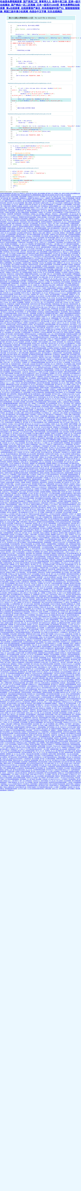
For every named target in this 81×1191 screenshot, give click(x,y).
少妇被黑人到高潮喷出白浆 (8, 466)
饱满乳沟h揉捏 (9, 473)
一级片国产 (63, 662)
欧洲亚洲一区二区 (61, 540)
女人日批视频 (32, 420)
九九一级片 (19, 351)
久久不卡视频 (42, 274)
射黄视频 (29, 297)
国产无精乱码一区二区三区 (8, 351)
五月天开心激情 (71, 727)
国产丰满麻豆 (71, 788)
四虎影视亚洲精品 (48, 673)
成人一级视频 (32, 403)
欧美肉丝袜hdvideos (34, 503)
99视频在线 (29, 634)
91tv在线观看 (24, 330)
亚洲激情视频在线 (69, 315)
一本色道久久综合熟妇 (55, 514)
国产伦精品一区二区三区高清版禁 (35, 237)
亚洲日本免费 (38, 578)
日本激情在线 (12, 607)
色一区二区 (68, 240)
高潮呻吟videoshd (68, 203)
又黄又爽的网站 (70, 233)
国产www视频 (65, 706)
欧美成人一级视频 (52, 450)
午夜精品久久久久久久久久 (31, 613)
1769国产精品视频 (10, 212)
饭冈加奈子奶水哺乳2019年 (31, 468)
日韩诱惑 (70, 264)
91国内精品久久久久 (39, 656)
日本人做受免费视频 (42, 251)
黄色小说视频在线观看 (59, 305)
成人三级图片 (13, 302)
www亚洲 (51, 782)
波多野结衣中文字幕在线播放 (68, 406)
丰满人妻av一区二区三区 (70, 220)
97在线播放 (49, 305)
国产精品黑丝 (57, 452)
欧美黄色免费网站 (47, 646)
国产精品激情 (64, 640)
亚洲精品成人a (36, 346)
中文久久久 (69, 300)
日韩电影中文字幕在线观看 (20, 218)
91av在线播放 (4, 659)
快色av (36, 330)
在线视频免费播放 (72, 293)
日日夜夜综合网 (38, 368)
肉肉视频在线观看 (50, 392)
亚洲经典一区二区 (48, 278)
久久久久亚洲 (59, 266)
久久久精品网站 (53, 567)
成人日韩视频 (9, 413)
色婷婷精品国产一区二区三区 (39, 210)
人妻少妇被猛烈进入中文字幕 (13, 447)
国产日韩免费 (63, 474)
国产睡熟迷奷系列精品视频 (36, 354)
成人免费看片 (55, 289)
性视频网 (8, 635)
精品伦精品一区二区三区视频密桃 (41, 289)
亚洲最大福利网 (9, 623)
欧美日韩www (40, 384)
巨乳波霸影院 (45, 675)
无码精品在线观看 (5, 690)
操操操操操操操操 (73, 474)
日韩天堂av (3, 274)
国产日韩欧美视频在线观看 (49, 499)
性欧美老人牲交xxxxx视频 (19, 266)
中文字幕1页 (72, 430)
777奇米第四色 (16, 267)
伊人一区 (8, 428)
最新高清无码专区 (33, 264)
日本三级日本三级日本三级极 (68, 199)
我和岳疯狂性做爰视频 (72, 244)
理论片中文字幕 (14, 251)
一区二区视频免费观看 (26, 278)
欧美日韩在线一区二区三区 (32, 247)
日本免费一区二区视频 (31, 341)
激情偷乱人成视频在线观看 (19, 419)
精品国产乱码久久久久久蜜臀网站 (50, 319)
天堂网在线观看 (50, 484)
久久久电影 (8, 476)
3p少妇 (11, 463)
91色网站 (49, 360)
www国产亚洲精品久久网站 (24, 337)
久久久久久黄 (61, 575)
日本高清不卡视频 (53, 495)
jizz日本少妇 (37, 670)
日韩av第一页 (46, 779)
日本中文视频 (70, 348)
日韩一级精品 (76, 240)
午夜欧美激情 (20, 210)
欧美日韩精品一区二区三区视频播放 (15, 379)
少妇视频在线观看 (60, 201)
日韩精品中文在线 (75, 450)
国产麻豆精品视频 (50, 237)
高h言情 (47, 409)
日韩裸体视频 (52, 245)
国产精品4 (16, 433)
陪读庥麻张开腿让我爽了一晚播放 (11, 240)
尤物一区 (25, 351)
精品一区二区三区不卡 (28, 288)
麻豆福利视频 (56, 356)
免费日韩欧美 (74, 225)
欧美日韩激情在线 (67, 346)
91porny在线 (19, 700)
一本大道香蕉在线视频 (47, 547)
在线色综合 (35, 717)
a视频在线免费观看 (5, 239)
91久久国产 (25, 255)
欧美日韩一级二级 (18, 329)
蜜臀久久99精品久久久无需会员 (13, 201)
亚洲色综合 (25, 503)
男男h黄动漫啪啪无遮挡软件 (26, 226)
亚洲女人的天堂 (71, 321)
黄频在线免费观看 (23, 394)
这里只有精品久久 (29, 405)
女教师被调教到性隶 (23, 439)
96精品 (64, 468)
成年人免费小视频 (76, 465)
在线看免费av (45, 731)
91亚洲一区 (27, 575)
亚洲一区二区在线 (65, 422)
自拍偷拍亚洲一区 (71, 305)
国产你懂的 (53, 446)
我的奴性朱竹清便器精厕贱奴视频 (31, 580)
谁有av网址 (23, 281)
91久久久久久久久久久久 (40, 649)
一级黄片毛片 (56, 413)
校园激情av (39, 291)
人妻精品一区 (22, 528)
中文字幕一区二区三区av (17, 638)
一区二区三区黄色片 (31, 359)
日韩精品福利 (28, 523)
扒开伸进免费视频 (18, 480)
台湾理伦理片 (15, 272)
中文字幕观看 (19, 534)
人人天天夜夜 (11, 514)
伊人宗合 (29, 676)
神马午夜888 (44, 236)
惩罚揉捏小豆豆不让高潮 (59, 600)
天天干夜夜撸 (63, 368)
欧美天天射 (17, 623)
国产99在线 (67, 403)
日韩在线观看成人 (61, 580)
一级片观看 (56, 244)
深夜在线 (35, 782)
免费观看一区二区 (14, 564)
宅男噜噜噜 (22, 409)
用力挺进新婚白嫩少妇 (12, 454)
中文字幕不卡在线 (39, 665)
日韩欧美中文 (59, 364)
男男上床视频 (13, 501)
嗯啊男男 (44, 215)
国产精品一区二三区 (36, 564)
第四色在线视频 (51, 401)
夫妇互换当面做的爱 (27, 752)
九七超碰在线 (73, 536)
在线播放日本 (17, 463)
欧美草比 (67, 286)
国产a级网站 (45, 559)
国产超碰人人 (44, 411)
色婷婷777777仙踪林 (37, 611)
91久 (65, 341)
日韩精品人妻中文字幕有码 (61, 570)
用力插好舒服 (24, 660)
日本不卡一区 (74, 551)
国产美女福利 (9, 334)
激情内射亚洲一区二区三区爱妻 (27, 454)
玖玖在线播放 (50, 326)
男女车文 (54, 591)
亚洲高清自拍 (44, 520)
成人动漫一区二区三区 (34, 427)
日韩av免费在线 (6, 199)
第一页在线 (16, 563)
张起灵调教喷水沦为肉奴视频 (43, 498)
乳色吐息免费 (51, 299)
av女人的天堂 (54, 283)
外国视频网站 (56, 379)
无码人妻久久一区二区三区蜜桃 (57, 307)
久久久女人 (38, 288)
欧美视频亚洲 (41, 386)
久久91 (64, 593)
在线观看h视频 (36, 569)
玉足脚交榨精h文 (20, 247)
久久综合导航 (55, 233)
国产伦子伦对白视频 (7, 523)
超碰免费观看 (61, 335)
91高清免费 (57, 291)
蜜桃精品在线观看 (62, 525)
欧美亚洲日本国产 (16, 364)
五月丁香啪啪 (9, 376)
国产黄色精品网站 (55, 294)
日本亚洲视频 (21, 555)
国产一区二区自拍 (64, 318)
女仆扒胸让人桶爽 (19, 413)
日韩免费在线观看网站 (74, 234)
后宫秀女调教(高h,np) (16, 392)
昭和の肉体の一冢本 (46, 720)
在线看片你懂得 (34, 457)
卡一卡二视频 (52, 316)
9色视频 (70, 379)
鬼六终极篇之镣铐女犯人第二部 (62, 351)
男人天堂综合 (53, 509)
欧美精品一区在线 (16, 231)
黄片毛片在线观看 (53, 599)
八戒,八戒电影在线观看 (13, 299)
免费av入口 (11, 247)
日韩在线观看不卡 (68, 657)
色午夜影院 (64, 272)
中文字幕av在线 (39, 258)
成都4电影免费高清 (46, 247)
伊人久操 (52, 203)
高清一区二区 (67, 548)
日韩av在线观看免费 (11, 504)
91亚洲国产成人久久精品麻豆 (19, 280)
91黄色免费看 (71, 340)
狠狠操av (70, 217)
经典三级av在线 (73, 528)
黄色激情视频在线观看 (74, 547)
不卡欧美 (8, 288)
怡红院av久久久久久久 (40, 550)
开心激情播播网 (16, 476)
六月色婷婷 (10, 517)
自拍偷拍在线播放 (58, 457)
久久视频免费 (23, 283)
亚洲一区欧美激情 (64, 431)
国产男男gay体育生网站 (45, 304)
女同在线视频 (57, 264)
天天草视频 (68, 283)
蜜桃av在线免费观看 (26, 724)
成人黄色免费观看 (23, 493)
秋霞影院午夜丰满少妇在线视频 (27, 217)
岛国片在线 (25, 223)
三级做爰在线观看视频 (25, 340)
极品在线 (51, 695)
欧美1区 (62, 236)
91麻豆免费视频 (45, 283)
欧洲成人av (42, 708)
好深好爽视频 (23, 460)
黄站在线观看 (41, 510)
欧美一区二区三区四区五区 (7, 338)
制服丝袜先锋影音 (31, 476)
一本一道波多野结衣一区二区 (24, 285)
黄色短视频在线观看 (40, 326)
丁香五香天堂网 (23, 695)
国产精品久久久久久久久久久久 (57, 293)
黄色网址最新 (42, 359)
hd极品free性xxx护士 (46, 259)
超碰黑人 (59, 401)
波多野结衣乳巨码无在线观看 (33, 365)
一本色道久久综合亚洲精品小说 (41, 730)
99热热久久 (65, 528)
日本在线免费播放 (42, 269)
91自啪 (41, 264)
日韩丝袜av (49, 515)
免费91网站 (33, 581)
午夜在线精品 (59, 242)
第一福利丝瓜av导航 (29, 621)
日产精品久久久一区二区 (68, 398)
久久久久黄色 (26, 294)
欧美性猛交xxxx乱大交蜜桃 (15, 289)
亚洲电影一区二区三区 (44, 583)
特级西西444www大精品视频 (46, 653)
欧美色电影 (23, 220)
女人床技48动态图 (16, 731)
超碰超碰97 (64, 711)
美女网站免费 (7, 613)
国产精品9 (13, 435)
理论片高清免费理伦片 (25, 275)
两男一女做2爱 (54, 675)
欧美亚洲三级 (41, 313)
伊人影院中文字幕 (5, 638)
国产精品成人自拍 (43, 785)
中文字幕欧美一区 (37, 300)
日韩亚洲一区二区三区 (8, 443)
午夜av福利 (52, 455)
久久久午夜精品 (46, 424)
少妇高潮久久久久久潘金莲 (33, 379)
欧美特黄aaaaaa (58, 602)
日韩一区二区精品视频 (45, 461)
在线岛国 (20, 468)
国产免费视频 (39, 436)
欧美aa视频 (76, 217)
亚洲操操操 (71, 747)
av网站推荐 (65, 728)
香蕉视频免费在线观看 (59, 469)
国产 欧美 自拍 (65, 304)
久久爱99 (71, 228)
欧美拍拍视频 (45, 406)
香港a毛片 (55, 214)
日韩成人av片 (24, 245)
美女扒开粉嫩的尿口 (58, 212)
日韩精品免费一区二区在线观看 (30, 240)
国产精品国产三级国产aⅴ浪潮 (31, 496)
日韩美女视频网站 (54, 206)
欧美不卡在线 (36, 634)
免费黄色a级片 (55, 376)
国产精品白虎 (50, 414)
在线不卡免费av (72, 390)
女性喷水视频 (14, 600)
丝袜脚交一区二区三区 (9, 444)
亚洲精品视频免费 (30, 768)
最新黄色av (61, 509)
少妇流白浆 (68, 196)
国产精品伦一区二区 (37, 204)
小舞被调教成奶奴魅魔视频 (55, 626)
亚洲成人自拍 (75, 635)
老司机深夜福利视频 (60, 334)
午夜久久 (50, 411)
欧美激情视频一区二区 (56, 670)
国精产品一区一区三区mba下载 (64, 237)
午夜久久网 (57, 714)
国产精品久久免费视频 (46, 528)
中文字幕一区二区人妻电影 (60, 253)
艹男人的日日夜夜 (50, 218)
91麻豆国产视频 (56, 255)
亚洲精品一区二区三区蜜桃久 (10, 409)
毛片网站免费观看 (44, 335)
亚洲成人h (47, 504)
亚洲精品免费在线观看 (25, 343)
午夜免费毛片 (68, 637)
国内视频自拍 (68, 588)
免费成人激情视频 (76, 597)
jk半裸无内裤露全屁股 (54, 261)
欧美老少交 (3, 304)
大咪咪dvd (53, 234)
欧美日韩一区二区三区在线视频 (15, 203)
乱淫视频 (55, 310)
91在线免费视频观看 (49, 267)
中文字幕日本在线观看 (48, 256)
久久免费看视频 (41, 403)
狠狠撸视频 (66, 643)
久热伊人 (24, 397)
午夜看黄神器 (31, 389)
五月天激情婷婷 (21, 237)
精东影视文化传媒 (43, 261)
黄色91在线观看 (65, 255)
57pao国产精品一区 (55, 337)
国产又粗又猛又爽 (49, 722)
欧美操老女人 (9, 441)
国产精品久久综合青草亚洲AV (34, 555)
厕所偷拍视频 (63, 738)
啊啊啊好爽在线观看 (69, 409)
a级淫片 (54, 323)
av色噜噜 (44, 266)
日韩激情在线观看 (33, 277)
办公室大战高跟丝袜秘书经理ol (35, 788)
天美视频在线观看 (32, 281)
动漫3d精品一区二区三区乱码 (36, 296)
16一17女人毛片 (35, 302)
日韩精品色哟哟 (19, 274)
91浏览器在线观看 (37, 349)
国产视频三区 (63, 247)
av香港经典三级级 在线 (19, 367)
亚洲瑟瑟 (67, 660)
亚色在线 (14, 635)
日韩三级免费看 (4, 417)
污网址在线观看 (28, 649)
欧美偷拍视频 (54, 390)
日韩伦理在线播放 (46, 394)
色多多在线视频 (76, 588)
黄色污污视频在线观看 (56, 561)
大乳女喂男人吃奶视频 (37, 356)
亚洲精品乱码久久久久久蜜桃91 (23, 569)
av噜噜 (44, 439)
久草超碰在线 (27, 758)
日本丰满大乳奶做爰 (55, 468)
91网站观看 (41, 678)
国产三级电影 (44, 551)
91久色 (59, 477)
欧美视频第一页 (23, 427)
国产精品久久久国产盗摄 (71, 248)
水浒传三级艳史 (11, 228)
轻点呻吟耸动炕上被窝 (33, 253)
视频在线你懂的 (24, 526)
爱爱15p (57, 776)
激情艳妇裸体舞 (25, 304)
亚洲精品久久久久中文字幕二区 (22, 346)
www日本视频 (11, 653)
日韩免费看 (75, 269)
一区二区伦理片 (13, 518)
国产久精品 (8, 662)
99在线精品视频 (25, 507)
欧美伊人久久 (60, 534)
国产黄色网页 (7, 264)
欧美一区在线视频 (73, 253)
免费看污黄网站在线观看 (31, 274)
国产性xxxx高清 (76, 196)
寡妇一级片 (60, 455)
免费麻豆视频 (64, 537)
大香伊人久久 (6, 474)
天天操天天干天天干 (66, 664)
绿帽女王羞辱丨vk (8, 763)
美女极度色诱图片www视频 (30, 641)
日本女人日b (43, 225)
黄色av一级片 (15, 586)
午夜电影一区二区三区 (49, 477)
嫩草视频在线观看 (10, 256)
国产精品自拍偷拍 (34, 411)
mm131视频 (20, 703)
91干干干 (63, 244)
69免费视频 (33, 313)
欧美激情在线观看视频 (14, 752)
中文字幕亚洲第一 (49, 408)
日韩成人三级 (75, 384)
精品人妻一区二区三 (59, 196)
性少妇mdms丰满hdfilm (33, 259)
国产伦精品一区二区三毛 (18, 627)
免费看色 (23, 390)
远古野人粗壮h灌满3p (67, 291)
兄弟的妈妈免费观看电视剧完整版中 (25, 207)
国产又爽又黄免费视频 (72, 610)
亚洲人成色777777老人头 (34, 687)
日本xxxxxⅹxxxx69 (26, 484)
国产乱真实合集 (7, 438)
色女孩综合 (63, 654)
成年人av (68, 757)
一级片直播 (74, 405)
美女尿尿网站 (73, 545)
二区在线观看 (64, 294)
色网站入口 (72, 267)
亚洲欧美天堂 (10, 274)
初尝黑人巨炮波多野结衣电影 (51, 199)
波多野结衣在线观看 (21, 270)
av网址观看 (48, 788)
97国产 (17, 278)
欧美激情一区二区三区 (46, 196)
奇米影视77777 (40, 643)
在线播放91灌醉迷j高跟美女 (52, 311)
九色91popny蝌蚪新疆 (46, 332)
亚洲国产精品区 (68, 288)
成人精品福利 (57, 281)
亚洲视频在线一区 (31, 269)
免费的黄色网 (48, 354)
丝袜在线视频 (23, 196)
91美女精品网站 (64, 223)
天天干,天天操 (70, 239)
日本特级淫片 (33, 438)
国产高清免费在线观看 (40, 348)
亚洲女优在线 (8, 566)
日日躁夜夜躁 (33, 261)
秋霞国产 (38, 728)
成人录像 (56, 436)
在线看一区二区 (37, 285)
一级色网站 (24, 425)
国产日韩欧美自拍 (29, 381)
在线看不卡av (50, 359)
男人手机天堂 (62, 681)
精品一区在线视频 (20, 443)
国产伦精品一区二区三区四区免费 (35, 398)
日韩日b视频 (36, 466)
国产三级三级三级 (32, 419)
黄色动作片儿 (37, 501)
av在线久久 (39, 589)
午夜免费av (77, 228)
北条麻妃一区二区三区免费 (44, 581)
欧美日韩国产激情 (76, 281)
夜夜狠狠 (2, 278)
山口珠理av (50, 348)
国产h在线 (71, 632)
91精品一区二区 (46, 318)
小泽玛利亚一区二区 (33, 270)
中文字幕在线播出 (33, 335)
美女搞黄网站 (74, 602)
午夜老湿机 (32, 599)
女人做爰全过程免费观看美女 (60, 338)
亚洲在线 (62, 683)
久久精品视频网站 (67, 204)
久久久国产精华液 (53, 209)
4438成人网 (59, 316)
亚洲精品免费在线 (25, 299)
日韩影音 (56, 368)
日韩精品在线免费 (64, 705)
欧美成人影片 (70, 709)
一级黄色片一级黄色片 (60, 340)
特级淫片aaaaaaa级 (34, 514)
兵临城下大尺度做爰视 (57, 433)
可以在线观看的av (24, 318)
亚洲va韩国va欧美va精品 (74, 495)
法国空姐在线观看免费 (52, 431)
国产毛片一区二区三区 (69, 395)
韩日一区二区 (37, 752)
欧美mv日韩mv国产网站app (14, 323)
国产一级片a (40, 294)
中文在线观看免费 (6, 450)
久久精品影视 (21, 765)
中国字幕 (19, 411)
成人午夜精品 (42, 777)
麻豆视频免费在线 (18, 300)
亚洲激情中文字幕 (19, 626)
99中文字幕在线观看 (41, 375)
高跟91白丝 (31, 586)
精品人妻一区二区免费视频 (34, 266)
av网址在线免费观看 (42, 378)
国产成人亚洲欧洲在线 (34, 394)
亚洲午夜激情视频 (35, 225)
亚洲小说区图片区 (9, 547)
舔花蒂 (63, 491)
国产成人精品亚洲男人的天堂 (23, 574)
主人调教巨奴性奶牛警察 (63, 623)
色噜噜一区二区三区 (10, 713)
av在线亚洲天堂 (48, 460)
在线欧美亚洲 (29, 395)
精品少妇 (2, 253)
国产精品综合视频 (7, 345)
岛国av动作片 (41, 572)
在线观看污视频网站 (45, 491)
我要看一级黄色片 (22, 428)
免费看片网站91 (70, 307)
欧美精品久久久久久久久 (51, 400)
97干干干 (65, 725)
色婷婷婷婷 (8, 245)
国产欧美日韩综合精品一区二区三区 (23, 769)
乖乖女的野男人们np (45, 719)
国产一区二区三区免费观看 (18, 357)
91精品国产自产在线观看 (56, 371)
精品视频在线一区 (18, 321)
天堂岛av (66, 302)
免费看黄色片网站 (24, 436)
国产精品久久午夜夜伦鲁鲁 (73, 310)
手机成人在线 (68, 649)
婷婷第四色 (60, 288)
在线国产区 (54, 735)
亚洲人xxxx (55, 788)
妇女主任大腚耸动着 (46, 427)
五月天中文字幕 (63, 430)
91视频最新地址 (10, 278)
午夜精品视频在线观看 (40, 401)
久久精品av (25, 229)
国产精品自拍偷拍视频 (19, 683)
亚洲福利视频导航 (35, 308)
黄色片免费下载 (41, 327)
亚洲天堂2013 (34, 304)
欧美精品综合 (14, 217)
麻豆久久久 (66, 251)
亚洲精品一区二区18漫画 (40, 690)
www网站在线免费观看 (63, 389)
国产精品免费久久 (21, 234)
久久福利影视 (20, 768)
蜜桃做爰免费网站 (71, 381)
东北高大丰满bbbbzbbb (37, 392)
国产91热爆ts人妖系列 (53, 777)
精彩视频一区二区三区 (20, 305)
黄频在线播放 (49, 438)
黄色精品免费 (23, 277)
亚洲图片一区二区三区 (11, 398)
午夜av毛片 (56, 259)
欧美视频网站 (7, 371)
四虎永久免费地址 (45, 533)
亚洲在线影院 (69, 250)
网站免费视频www (22, 335)
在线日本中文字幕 (5, 520)
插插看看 (9, 461)
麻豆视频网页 (14, 244)
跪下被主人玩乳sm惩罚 (63, 405)
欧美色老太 (11, 772)
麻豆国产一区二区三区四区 (42, 529)
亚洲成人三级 (8, 769)
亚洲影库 (29, 345)
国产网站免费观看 (32, 311)
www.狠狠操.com (9, 332)
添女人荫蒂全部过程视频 (46, 664)
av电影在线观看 (10, 482)
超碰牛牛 (71, 218)
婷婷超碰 (34, 449)
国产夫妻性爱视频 (34, 629)
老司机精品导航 (65, 349)
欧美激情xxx (44, 206)
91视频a (41, 641)
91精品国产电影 (44, 567)
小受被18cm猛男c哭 (64, 567)
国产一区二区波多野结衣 (47, 302)
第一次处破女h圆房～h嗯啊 (12, 521)
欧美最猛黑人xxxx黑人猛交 (64, 245)
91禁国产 (28, 537)
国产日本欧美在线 (39, 324)
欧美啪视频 (59, 258)
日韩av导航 (52, 449)
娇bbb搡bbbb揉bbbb (37, 267)
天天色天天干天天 (76, 362)
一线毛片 (13, 239)
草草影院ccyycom (12, 542)
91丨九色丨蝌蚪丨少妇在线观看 (20, 539)
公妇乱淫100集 (17, 736)
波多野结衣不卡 (33, 371)
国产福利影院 (41, 438)
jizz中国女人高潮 (62, 321)
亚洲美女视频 (43, 338)
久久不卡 (73, 660)
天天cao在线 (51, 266)
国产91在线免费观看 (36, 563)
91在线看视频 (75, 400)
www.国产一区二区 (32, 367)
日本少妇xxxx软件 (24, 600)
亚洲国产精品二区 (47, 379)
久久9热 (7, 501)
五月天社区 (13, 335)
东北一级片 (18, 619)
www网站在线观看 (74, 771)
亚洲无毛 (64, 217)
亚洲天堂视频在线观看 (19, 777)
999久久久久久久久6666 (24, 725)
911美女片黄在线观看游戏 (36, 255)
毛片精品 (43, 346)
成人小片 (8, 291)
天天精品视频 (16, 705)
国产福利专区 (37, 215)
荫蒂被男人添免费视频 (18, 365)
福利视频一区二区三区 (49, 589)
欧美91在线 (28, 204)
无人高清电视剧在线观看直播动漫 (15, 673)
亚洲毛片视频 (52, 754)
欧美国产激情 (25, 474)
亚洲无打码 (70, 341)
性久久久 (27, 657)
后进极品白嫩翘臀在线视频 (7, 236)
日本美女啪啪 (30, 416)
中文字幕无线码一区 (40, 681)
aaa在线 (21, 405)
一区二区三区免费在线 (49, 577)
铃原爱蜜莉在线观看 (17, 641)
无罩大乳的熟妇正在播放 (56, 618)
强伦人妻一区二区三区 (37, 408)
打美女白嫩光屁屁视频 (49, 300)
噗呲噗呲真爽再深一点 (38, 479)
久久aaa (5, 397)
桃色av (71, 356)
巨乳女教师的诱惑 (23, 757)
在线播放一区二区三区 (56, 373)
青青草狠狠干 (71, 550)
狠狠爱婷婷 (3, 701)
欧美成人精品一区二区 (6, 507)
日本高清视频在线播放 (74, 368)
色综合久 (2, 242)
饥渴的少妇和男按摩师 (54, 761)
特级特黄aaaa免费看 (72, 334)
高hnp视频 (39, 779)
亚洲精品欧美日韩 (74, 357)
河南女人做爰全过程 (9, 787)
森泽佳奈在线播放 (55, 406)
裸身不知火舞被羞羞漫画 (54, 215)
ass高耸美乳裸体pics (67, 493)
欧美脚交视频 (16, 345)
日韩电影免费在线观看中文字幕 (21, 566)
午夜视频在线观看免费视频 (38, 362)
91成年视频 (21, 657)
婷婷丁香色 (11, 510)
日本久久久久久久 (59, 634)
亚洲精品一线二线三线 (64, 735)
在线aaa (65, 577)
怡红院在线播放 (61, 275)
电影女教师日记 (22, 698)
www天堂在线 (59, 203)
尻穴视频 (63, 709)
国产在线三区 (58, 384)
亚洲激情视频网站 (44, 390)
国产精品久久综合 (5, 196)
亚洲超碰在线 (75, 479)
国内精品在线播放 (60, 648)
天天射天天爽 (51, 217)
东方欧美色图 (7, 365)
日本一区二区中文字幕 (59, 360)
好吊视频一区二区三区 (38, 345)
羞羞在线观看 (33, 351)
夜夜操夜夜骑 (40, 454)
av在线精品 (57, 771)
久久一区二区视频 (39, 512)
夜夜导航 (2, 416)
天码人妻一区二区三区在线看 (69, 229)
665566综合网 (4, 755)
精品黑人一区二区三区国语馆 (63, 454)
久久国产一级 (25, 646)
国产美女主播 (25, 509)
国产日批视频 (61, 296)
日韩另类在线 (53, 594)
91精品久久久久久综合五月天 (39, 209)
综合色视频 (69, 319)
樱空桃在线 (12, 659)
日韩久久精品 (22, 491)
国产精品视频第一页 (20, 311)
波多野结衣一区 (20, 228)
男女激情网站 (64, 311)
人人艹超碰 (17, 368)
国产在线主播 (4, 198)
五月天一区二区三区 (57, 297)
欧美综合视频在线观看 (46, 253)
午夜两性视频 (35, 299)
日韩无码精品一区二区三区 (58, 383)
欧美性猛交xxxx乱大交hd (9, 375)
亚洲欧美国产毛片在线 (32, 708)
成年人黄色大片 (24, 593)
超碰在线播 (29, 553)
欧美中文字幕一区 (26, 293)
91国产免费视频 (37, 703)
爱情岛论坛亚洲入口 (13, 593)
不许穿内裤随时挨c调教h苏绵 (65, 686)
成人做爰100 (68, 416)
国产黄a (44, 501)
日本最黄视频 (15, 245)
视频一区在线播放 (57, 736)
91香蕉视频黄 (19, 577)
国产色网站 (76, 700)
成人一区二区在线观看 (14, 675)
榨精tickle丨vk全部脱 (69, 484)
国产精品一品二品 (22, 755)
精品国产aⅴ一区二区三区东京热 (68, 498)
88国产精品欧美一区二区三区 (40, 293)
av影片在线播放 (28, 531)
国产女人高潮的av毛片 (28, 373)
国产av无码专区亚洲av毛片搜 (35, 763)
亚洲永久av (52, 503)
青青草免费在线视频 (32, 220)
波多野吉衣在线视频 (41, 599)
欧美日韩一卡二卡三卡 (57, 679)
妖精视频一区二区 (10, 308)
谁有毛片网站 (70, 784)
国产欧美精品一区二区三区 (27, 384)
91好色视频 (35, 263)
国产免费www (25, 709)
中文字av (65, 670)
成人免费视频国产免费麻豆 (54, 439)
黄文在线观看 (35, 758)
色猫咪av (8, 272)
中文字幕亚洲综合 (10, 619)
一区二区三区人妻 (71, 206)
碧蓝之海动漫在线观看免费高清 (70, 215)
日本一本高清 (52, 341)
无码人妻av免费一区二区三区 (49, 321)
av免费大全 (15, 226)
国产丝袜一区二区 (29, 326)
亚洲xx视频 (35, 678)
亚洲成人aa (11, 574)
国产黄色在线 (27, 289)
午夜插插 (73, 678)
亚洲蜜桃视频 (47, 542)
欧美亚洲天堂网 (29, 465)
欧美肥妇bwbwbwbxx (45, 591)
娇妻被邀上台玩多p (40, 226)
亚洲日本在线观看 (48, 566)
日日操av (53, 349)
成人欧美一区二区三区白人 (41, 493)
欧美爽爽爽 (20, 302)
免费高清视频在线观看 (70, 371)
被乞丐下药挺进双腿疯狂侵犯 (70, 556)
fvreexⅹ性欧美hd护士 (33, 357)
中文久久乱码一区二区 (39, 305)
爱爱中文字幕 (12, 316)
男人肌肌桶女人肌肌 (50, 263)
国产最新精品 (64, 357)
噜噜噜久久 (44, 245)
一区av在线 (17, 484)
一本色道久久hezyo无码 (67, 394)
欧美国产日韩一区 (6, 364)
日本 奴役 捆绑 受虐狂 (68, 629)
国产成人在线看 (75, 255)
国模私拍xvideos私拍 (30, 334)
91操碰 (14, 237)
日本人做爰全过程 (73, 738)
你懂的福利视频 (24, 438)
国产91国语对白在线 (34, 697)
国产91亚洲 (57, 438)
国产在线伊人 (74, 324)
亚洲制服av (13, 474)
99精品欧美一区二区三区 (49, 525)
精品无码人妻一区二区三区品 (63, 256)
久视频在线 (64, 379)
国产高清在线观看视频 (51, 772)
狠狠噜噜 (32, 463)
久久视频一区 (48, 281)
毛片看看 (7, 337)
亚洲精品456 (58, 359)
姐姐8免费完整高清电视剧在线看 (26, 375)
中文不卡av (46, 618)
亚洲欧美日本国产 (58, 353)
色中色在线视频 (65, 558)
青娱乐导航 (70, 540)
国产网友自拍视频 (26, 267)
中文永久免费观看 (73, 670)
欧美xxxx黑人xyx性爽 (31, 510)
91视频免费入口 (59, 414)
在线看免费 (10, 214)
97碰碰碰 (75, 245)
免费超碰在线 (56, 304)
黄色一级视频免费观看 (52, 619)
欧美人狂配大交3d (58, 332)
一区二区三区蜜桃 (37, 499)
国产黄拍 (53, 315)
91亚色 (44, 288)
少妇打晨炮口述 (59, 564)
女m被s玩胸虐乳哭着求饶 (14, 229)
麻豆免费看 (3, 229)
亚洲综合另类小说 (73, 695)
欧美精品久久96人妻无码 (29, 386)
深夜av (18, 499)
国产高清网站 (20, 327)
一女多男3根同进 (72, 247)
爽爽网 (58, 349)
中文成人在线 (64, 228)
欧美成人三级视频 (17, 199)
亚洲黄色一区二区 (58, 231)
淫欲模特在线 (54, 308)
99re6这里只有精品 (75, 349)
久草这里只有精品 (17, 455)
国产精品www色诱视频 (18, 561)
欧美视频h (72, 570)
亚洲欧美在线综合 (53, 487)
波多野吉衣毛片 (27, 233)
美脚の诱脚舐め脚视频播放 (53, 743)
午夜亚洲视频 (27, 392)
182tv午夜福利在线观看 (48, 548)
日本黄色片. (53, 389)
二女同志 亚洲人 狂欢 (35, 206)
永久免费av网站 (33, 223)
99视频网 (48, 463)
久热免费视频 (31, 615)
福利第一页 (16, 559)
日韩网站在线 (76, 209)
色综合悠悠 (3, 203)
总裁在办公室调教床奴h (18, 662)
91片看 (48, 668)
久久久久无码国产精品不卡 (15, 784)
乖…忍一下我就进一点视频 (41, 280)
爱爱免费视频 (52, 523)
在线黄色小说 (55, 498)
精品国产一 (29, 446)
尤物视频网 (26, 455)
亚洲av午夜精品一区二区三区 (24, 659)
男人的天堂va (6, 392)
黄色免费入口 (18, 373)
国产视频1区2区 (60, 750)
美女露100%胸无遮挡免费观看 (55, 676)
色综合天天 (63, 727)
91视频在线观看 (7, 563)
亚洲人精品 (53, 409)
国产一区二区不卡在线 (25, 520)
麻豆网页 (7, 244)
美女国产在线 (59, 302)
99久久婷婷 (23, 297)
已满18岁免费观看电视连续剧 (35, 542)
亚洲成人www (8, 321)
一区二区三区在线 (11, 253)
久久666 (16, 615)
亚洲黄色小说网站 (11, 572)
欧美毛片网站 (18, 294)
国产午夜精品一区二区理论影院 (63, 529)
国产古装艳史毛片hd (44, 623)
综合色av (41, 263)
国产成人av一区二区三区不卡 (20, 296)
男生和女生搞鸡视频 (56, 578)
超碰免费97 (65, 514)
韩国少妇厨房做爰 (17, 223)
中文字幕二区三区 (59, 370)
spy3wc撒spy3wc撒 (19, 540)
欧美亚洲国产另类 (75, 354)
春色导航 (8, 551)
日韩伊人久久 (43, 242)
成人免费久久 (12, 755)
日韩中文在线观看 (43, 341)
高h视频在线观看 (21, 253)
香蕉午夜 (33, 747)
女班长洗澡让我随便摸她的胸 (12, 643)
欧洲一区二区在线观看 (25, 433)
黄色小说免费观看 (6, 641)
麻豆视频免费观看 (70, 676)
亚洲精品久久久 (32, 684)
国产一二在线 (71, 539)
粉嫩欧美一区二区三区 (37, 701)
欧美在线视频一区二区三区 (24, 591)
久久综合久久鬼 (52, 480)
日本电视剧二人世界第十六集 (38, 414)
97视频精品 (40, 376)
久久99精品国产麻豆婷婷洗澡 (15, 326)
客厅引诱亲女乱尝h (70, 720)
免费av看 (6, 578)
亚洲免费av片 (23, 615)
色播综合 (20, 575)
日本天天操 (77, 237)
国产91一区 (23, 389)
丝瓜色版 (48, 600)
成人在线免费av (17, 263)
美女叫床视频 (6, 660)
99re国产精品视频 (35, 744)
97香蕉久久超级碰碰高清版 (45, 231)
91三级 (65, 716)
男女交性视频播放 (64, 428)
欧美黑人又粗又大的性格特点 (16, 310)
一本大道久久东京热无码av (51, 705)
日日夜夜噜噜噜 (36, 236)
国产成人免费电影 (54, 236)
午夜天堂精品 (9, 540)
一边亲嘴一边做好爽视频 (64, 501)
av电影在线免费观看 (71, 630)
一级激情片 (48, 198)
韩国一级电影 (29, 203)
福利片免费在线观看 (40, 431)
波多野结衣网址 (7, 705)
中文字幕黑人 (49, 310)
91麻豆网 (27, 536)
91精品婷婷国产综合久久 (55, 251)
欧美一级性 (42, 610)
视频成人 (75, 379)
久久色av (48, 323)
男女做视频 (67, 231)
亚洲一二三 (30, 256)
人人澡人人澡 (67, 269)
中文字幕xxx (47, 376)
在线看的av (12, 689)
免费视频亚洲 (76, 274)
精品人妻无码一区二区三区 (23, 583)
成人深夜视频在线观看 (6, 487)
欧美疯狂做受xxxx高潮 (64, 450)
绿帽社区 (48, 233)
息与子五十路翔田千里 (21, 485)
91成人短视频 (14, 196)
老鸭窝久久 (3, 654)
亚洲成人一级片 (59, 386)
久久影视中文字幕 (29, 556)
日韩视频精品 (26, 214)
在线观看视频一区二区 (9, 411)
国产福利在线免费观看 (6, 616)
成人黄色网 (65, 411)
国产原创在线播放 (38, 477)
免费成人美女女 (67, 730)
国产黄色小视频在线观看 (22, 212)
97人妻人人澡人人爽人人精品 (62, 225)
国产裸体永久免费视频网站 (35, 722)
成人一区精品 (40, 476)
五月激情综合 (56, 354)
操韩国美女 (14, 664)
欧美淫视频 (50, 269)
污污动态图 (67, 466)
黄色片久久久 (39, 621)
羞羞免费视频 (46, 679)
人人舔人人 (22, 749)
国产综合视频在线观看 (22, 414)
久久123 (15, 649)
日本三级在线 (18, 580)
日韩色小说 (5, 758)
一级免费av (60, 730)
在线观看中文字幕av (15, 581)
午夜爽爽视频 (53, 335)
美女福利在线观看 (32, 231)
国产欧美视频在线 (48, 204)
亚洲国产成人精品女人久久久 (36, 198)
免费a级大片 (56, 427)
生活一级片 (49, 345)
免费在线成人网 (51, 330)
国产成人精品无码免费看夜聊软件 (32, 201)
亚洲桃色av (50, 550)
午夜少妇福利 (43, 299)
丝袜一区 (49, 274)
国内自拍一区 (69, 555)
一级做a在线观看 (63, 214)
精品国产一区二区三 (68, 420)
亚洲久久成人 (74, 422)
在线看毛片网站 (27, 263)
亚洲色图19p (35, 482)
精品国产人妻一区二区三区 (40, 523)
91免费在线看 (41, 515)
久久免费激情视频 (11, 234)
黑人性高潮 (3, 714)
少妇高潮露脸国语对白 (66, 719)
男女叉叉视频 (66, 359)
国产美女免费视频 (59, 460)
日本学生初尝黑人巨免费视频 (33, 413)
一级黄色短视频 (65, 435)
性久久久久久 (48, 356)
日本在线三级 (8, 629)
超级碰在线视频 (11, 327)
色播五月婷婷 (7, 206)
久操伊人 (16, 667)
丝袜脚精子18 (49, 351)
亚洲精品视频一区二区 (59, 250)
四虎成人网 (19, 444)
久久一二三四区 (10, 383)
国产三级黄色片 (48, 638)
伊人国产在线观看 (11, 209)
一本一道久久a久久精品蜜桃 (26, 244)
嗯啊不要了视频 (28, 329)
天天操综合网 (73, 503)
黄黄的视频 (39, 389)
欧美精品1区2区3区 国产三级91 (56, 381)
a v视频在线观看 (74, 223)
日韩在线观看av (42, 727)
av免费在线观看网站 (19, 441)
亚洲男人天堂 (41, 474)
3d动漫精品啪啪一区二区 (72, 296)
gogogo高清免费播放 (59, 240)
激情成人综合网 (20, 708)
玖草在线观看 (24, 722)
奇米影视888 (57, 435)
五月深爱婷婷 (36, 520)
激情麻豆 (62, 233)
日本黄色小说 (30, 228)
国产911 (43, 634)
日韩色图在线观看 (12, 555)
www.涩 (2, 245)
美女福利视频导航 (66, 597)
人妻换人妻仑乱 (24, 461)
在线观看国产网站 (52, 488)
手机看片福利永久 (54, 785)
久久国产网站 (21, 416)
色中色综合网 (61, 458)
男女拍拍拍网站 (27, 349)
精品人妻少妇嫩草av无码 (23, 209)
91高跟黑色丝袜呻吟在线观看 (64, 419)
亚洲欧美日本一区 (19, 523)
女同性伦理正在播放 (19, 376)
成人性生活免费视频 (57, 461)
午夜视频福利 (43, 480)
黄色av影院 (25, 411)
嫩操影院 (16, 220)
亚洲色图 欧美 (25, 581)
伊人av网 (62, 630)
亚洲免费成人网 (7, 315)
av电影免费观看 (48, 264)
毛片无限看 (73, 323)
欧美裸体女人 (30, 578)
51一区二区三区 (10, 258)
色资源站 (58, 217)
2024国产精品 (15, 297)
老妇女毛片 (16, 277)
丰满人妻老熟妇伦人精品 (22, 338)
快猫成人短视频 (43, 447)
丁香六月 (17, 383)
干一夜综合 (66, 602)
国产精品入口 (53, 286)
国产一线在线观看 (14, 198)
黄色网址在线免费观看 (69, 439)
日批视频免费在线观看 (58, 720)
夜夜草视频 (59, 744)
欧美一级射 (41, 310)
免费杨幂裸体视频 (73, 687)
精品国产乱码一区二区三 (60, 221)
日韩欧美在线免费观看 (62, 503)
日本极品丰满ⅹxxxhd (70, 599)
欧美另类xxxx (37, 256)
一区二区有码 (39, 540)
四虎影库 (38, 316)
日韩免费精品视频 (49, 384)
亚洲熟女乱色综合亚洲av (16, 758)
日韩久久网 (6, 362)
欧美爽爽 (57, 441)
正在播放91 (50, 340)
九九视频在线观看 (42, 334)
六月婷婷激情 (56, 357)
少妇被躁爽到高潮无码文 (11, 427)
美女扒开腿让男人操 (46, 452)
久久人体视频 (67, 384)
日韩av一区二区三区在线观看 (68, 621)
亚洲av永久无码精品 (74, 272)
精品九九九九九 (42, 689)
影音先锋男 (60, 341)
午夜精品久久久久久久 (33, 196)
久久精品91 (26, 225)
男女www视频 (58, 722)
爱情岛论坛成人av (18, 760)
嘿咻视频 (61, 599)
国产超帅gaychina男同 (33, 491)
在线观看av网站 (6, 561)
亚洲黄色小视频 (63, 533)
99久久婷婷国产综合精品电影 (20, 264)
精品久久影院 (36, 275)
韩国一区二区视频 (49, 436)
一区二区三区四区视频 (70, 266)
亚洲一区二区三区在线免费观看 (20, 261)
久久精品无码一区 (29, 488)
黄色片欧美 (37, 755)
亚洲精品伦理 (75, 280)
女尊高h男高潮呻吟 (72, 667)
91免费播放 (23, 469)
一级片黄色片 (25, 457)
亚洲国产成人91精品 (72, 447)
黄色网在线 (6, 251)
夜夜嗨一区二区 (37, 278)
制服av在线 (75, 351)
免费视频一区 (12, 624)
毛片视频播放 (14, 498)
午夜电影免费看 (34, 338)
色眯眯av (54, 463)
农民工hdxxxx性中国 (47, 602)
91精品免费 (35, 297)
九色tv (28, 515)
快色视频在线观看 (21, 785)
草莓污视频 (48, 660)
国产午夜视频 (63, 259)
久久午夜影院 (61, 651)
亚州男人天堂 (18, 533)
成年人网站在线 (45, 466)
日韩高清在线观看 (26, 692)
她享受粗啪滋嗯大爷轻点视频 (11, 490)
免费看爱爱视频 (74, 558)
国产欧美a (61, 283)
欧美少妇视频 (64, 496)
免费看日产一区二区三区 (63, 263)
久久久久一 (61, 286)
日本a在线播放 (13, 744)
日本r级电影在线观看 (50, 540)
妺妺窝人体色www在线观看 (44, 545)
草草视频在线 (8, 585)
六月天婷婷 (16, 438)
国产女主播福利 (22, 542)
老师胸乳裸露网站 (38, 651)
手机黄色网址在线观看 (40, 558)
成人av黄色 (16, 431)
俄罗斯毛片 (50, 375)
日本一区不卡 (68, 460)
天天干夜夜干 (66, 471)
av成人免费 (51, 239)
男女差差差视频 (67, 353)
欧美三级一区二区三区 (22, 514)
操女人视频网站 (41, 743)
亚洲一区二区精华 (69, 386)
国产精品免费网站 (7, 277)
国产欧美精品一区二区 (53, 727)
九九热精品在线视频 (53, 689)
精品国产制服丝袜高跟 (73, 653)
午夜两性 (25, 323)
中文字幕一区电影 (25, 774)
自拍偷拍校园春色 (18, 315)
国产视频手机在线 (73, 376)
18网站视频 (29, 477)
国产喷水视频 (4, 574)
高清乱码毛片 (64, 326)
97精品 (19, 474)
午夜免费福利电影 (8, 346)
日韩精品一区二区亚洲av (72, 201)
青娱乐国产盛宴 (31, 251)
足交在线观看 (30, 409)
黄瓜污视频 (61, 613)
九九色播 (32, 436)
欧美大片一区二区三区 (63, 323)
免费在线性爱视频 (36, 575)
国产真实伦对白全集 (61, 234)
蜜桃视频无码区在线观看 (60, 550)
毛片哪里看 (35, 591)
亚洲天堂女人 (6, 491)
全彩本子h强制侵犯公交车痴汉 (24, 324)
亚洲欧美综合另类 (16, 646)
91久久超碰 (44, 632)
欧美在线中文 (76, 283)
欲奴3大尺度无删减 (37, 199)
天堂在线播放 (21, 269)
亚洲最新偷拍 (69, 444)
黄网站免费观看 (57, 471)
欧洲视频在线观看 (6, 283)
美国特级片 (33, 709)
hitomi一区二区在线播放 (42, 373)
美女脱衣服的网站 (15, 544)
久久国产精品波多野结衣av (50, 757)
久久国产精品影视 (11, 406)
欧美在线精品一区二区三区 (10, 204)
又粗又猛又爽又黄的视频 (43, 383)
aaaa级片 (36, 469)
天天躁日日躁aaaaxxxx (70, 212)
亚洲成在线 (12, 785)
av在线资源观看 (30, 705)
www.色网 (59, 577)
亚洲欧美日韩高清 (75, 337)
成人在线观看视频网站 (72, 468)
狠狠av (16, 449)
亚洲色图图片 (46, 349)
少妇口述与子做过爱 (59, 673)
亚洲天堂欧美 (4, 210)
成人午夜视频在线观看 (43, 229)
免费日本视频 (45, 670)
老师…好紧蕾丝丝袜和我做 (51, 422)
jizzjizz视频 (20, 233)
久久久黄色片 (54, 504)
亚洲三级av (8, 493)
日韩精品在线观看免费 (44, 605)
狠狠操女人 (30, 640)
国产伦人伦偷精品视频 (62, 218)
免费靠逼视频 (12, 210)
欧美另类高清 (72, 259)
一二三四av (13, 337)
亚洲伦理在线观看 (19, 334)
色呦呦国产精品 (65, 354)
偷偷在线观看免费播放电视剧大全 (25, 258)
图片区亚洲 (45, 728)
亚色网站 (69, 378)
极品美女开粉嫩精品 (35, 318)
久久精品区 (69, 360)
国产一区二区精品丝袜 (16, 225)
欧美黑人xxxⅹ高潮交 (24, 487)
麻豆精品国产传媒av (30, 327)
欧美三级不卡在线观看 (34, 221)
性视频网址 (41, 539)
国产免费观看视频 (41, 463)
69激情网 (21, 378)
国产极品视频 (33, 506)
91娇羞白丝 (30, 348)
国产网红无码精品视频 (71, 370)
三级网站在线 (59, 285)
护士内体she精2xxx (53, 632)
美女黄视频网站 (33, 461)
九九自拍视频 (59, 548)
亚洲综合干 (33, 515)
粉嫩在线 (21, 204)
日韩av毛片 (23, 251)
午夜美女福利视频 (5, 545)
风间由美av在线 (12, 269)
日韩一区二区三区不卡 (6, 218)
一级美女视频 (41, 351)
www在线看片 (28, 449)
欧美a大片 (31, 370)
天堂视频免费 (14, 477)
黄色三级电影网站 (38, 553)
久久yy (43, 752)
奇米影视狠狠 (9, 536)
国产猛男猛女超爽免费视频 (28, 383)
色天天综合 (75, 417)
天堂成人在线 (26, 364)
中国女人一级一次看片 (42, 207)
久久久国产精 (15, 469)
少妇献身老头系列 (45, 308)
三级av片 (69, 209)
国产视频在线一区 (22, 607)
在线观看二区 (50, 708)
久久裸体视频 (66, 362)
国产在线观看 (22, 348)
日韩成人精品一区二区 (62, 267)
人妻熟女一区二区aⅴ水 (68, 207)
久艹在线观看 (58, 204)
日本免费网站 (51, 242)
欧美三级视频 (7, 223)
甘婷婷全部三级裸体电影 (31, 626)
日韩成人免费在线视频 (67, 477)
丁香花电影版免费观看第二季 (11, 738)
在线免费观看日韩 (10, 577)
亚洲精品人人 (51, 744)
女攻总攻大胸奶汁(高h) (45, 220)
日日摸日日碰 (13, 671)
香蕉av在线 (72, 338)
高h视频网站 (10, 567)
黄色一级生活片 (19, 678)
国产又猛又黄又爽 (51, 569)
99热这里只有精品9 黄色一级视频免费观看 (62, 473)
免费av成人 (48, 214)
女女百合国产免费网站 (57, 248)
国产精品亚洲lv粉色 (64, 367)
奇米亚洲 (15, 487)
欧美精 (34, 272)
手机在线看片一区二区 (32, 242)
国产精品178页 (56, 394)
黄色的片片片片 (60, 526)
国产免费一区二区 (42, 239)
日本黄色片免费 (49, 454)
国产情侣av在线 (12, 757)
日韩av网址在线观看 (12, 378)
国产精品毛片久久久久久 (61, 277)
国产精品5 (32, 779)
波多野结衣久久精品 (22, 743)
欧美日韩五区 (74, 329)
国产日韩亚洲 (32, 229)
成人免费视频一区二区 (65, 417)
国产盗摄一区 (44, 275)
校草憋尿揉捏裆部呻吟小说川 (10, 318)
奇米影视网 (36, 533)
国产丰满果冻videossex (15, 408)
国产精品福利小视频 (49, 258)
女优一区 (13, 708)
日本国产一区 (56, 345)
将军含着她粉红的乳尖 (45, 616)
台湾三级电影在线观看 (34, 245)
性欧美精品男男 (73, 304)
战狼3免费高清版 (12, 558)
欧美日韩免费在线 (39, 422)
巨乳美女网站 (35, 495)
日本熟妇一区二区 (30, 540)
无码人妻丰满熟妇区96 (53, 228)
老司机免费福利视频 (31, 689)
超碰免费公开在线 (17, 288)
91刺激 (58, 496)
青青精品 (63, 733)
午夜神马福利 (45, 695)
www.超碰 (17, 332)
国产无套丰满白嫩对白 (21, 387)
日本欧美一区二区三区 (23, 452)
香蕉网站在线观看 (72, 593)
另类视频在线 (17, 507)
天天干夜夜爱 (4, 285)
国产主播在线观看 (57, 198)
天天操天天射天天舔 (12, 275)
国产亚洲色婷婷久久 (50, 643)
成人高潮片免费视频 (50, 296)
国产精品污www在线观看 (63, 449)
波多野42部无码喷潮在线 (21, 733)
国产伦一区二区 (62, 390)
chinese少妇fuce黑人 (6, 237)
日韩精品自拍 (22, 242)
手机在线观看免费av (17, 381)
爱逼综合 (27, 596)
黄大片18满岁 (42, 330)
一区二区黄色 (15, 774)
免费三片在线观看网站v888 (71, 285)
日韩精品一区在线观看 (40, 488)
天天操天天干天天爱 (48, 711)
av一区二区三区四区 (29, 248)
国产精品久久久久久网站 (59, 760)
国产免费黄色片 (40, 716)
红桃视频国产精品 (47, 517)
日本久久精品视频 (19, 424)
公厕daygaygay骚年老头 (50, 651)
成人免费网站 (14, 528)
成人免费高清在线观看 (31, 653)
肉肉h (26, 378)
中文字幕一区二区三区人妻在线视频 (27, 239)
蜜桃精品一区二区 (52, 507)
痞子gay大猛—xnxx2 (42, 307)
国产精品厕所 (43, 270)
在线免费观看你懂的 (56, 387)
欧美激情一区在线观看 (60, 348)
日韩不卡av (37, 683)
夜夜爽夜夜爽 (18, 214)
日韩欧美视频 (24, 360)
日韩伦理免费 (56, 641)
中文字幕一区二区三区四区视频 (45, 272)
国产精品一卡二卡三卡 (6, 360)
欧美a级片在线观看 (44, 624)
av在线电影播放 (55, 683)
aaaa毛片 (57, 326)
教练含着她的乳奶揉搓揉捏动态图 (17, 694)
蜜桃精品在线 (15, 670)
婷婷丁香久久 (66, 280)
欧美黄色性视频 (49, 714)
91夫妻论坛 (5, 607)
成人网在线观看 (45, 604)
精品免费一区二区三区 (20, 676)
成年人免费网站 (59, 724)
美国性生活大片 (4, 656)
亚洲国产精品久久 (61, 300)
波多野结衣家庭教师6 (47, 221)
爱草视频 (39, 711)
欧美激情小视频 (9, 484)
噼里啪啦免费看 (69, 752)
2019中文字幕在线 (55, 604)
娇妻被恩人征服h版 (17, 206)
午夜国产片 (44, 316)
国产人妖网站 (74, 435)
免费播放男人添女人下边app (36, 218)
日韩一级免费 (55, 428)
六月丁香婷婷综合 (43, 449)
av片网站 (31, 360)
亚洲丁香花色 (77, 356)
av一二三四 (62, 206)
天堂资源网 (23, 665)
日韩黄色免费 (7, 296)
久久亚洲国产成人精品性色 (14, 597)
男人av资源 (59, 780)
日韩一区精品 (58, 411)
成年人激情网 (64, 413)
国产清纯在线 (28, 703)
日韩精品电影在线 (22, 435)
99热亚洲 (61, 684)
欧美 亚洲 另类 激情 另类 (68, 761)
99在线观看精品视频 (61, 299)
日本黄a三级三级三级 (72, 458)
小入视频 (59, 643)
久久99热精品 (56, 709)
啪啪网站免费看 (12, 446)
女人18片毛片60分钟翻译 (35, 635)
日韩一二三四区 (48, 701)
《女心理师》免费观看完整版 (51, 749)
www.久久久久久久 (55, 229)
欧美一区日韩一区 (73, 697)
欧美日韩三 (49, 244)
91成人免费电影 (13, 570)
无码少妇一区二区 (60, 239)
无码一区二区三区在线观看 (61, 566)
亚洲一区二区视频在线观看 (13, 390)
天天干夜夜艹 (68, 724)
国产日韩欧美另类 (8, 368)
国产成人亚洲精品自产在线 (55, 518)
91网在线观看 (57, 528)
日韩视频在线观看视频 (56, 731)
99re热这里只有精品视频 (27, 490)
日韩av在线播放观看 (73, 716)
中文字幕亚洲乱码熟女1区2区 (41, 286)
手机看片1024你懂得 (8, 621)
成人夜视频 (56, 630)
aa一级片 (71, 302)
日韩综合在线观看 (63, 741)
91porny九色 (47, 621)
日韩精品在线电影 (51, 510)
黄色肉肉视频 (75, 548)
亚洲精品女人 (23, 198)
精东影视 (23, 231)
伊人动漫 (61, 752)
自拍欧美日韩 (11, 304)
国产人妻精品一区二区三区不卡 (22, 602)
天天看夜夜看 (74, 318)
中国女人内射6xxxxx (71, 575)
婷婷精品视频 (15, 283)
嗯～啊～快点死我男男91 (14, 709)
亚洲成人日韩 (17, 457)
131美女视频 (10, 485)
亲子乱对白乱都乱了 (12, 353)
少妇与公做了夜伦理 (38, 329)
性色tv (68, 694)
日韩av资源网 (42, 485)
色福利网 (33, 294)
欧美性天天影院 (75, 359)
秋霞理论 (56, 738)
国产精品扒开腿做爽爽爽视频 (52, 597)
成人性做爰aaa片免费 (70, 242)
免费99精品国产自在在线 (61, 210)
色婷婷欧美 (3, 286)
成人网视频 (28, 210)
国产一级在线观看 (26, 618)
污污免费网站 (32, 378)
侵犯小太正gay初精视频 (45, 240)
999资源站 (69, 335)
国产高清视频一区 (40, 768)
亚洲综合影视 (29, 662)
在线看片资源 (6, 435)
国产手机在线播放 (34, 455)
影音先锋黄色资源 (47, 687)
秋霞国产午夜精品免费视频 (72, 236)
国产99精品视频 (9, 630)
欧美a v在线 (60, 409)
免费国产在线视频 (52, 485)
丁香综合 (41, 629)
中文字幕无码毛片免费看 (27, 431)
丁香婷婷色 (27, 302)
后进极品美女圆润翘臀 (46, 469)
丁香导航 (23, 345)
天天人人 (6, 518)
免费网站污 (65, 747)
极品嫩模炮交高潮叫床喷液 (21, 473)
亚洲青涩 (28, 482)
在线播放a (58, 272)
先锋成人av (75, 501)
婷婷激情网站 (33, 212)
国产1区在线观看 (67, 274)
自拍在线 (32, 364)
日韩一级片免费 (6, 488)
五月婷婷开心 (18, 495)
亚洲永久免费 (55, 621)
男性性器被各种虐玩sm (6, 356)
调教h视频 (36, 390)
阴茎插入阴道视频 (69, 332)
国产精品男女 (63, 624)
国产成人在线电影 (6, 357)
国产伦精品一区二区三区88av (67, 308)
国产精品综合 (4, 761)
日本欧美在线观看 (33, 435)
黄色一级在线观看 (23, 354)
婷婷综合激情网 (43, 782)
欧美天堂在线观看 (14, 250)
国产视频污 (33, 307)
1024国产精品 (4, 503)
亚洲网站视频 (74, 278)
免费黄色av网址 (4, 225)
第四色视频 (67, 518)
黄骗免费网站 (4, 316)
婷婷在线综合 (43, 482)
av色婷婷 (77, 315)
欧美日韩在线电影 (16, 371)
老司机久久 (10, 220)
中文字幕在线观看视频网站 (12, 779)
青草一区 (76, 607)
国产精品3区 (25, 463)
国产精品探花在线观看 (52, 430)
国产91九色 (33, 509)
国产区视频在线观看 (40, 244)
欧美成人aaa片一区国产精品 (69, 226)
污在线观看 (12, 706)
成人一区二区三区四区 (14, 400)
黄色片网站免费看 (24, 353)
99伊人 (26, 637)
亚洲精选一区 (26, 362)
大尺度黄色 (64, 779)
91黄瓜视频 (55, 713)
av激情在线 (16, 360)
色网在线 (50, 225)
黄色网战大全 (12, 285)
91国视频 (59, 480)
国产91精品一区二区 (45, 297)
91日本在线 (60, 315)
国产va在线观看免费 (68, 387)
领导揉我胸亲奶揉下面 (56, 280)
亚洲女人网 (10, 608)
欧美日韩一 (26, 711)
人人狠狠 (56, 787)
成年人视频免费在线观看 (48, 580)
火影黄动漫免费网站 (31, 746)
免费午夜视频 (21, 446)
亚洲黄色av (11, 790)
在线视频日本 (22, 501)
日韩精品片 (77, 784)
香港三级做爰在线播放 (29, 597)
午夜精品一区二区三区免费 (18, 291)
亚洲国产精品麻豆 (45, 387)
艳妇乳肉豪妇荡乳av (5, 455)
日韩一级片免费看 (5, 370)
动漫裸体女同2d (6, 539)
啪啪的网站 (64, 264)
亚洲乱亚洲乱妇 (75, 454)
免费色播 (50, 596)
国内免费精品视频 (37, 525)
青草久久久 (38, 405)
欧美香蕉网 (57, 664)
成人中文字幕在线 (37, 608)
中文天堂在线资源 (46, 365)
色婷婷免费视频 (4, 465)
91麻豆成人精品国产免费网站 (14, 711)
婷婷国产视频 (39, 597)
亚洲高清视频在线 (75, 251)
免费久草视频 (4, 785)
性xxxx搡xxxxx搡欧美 (38, 433)
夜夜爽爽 (30, 330)
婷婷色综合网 (9, 667)
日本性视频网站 (57, 274)
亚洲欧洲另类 (56, 515)
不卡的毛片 (10, 626)
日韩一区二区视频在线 (48, 201)
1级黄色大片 (72, 455)
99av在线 (73, 523)
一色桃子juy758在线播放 (18, 551)
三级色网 (34, 725)
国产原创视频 (31, 706)
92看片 (14, 428)
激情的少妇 (55, 247)
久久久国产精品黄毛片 (31, 310)
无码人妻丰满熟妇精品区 (9, 414)
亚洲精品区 (45, 563)
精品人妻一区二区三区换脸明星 (29, 623)
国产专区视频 (45, 234)
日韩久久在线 (15, 330)
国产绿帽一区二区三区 (70, 690)
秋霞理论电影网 (73, 741)
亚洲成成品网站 (36, 602)
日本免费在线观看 (63, 499)
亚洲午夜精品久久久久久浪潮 (27, 458)
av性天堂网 (3, 275)
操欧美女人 (41, 739)
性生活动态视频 (67, 512)
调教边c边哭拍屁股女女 (14, 397)
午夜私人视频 (68, 414)
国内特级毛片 (32, 521)
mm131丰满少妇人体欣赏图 (34, 250)
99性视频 (34, 484)
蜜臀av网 (50, 210)
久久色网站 (46, 389)
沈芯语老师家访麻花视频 (15, 420)
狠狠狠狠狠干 (4, 782)
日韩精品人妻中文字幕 (40, 360)
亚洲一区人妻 (7, 526)
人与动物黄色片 (63, 632)
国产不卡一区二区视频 (65, 400)
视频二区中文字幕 (10, 207)
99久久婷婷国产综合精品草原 (38, 600)
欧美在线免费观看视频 (6, 401)
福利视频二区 (18, 422)
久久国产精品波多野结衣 (52, 474)
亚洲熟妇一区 (15, 526)
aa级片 (45, 518)
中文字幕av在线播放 (63, 463)
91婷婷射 (57, 653)
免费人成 (76, 662)
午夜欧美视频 (40, 714)
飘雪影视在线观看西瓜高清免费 (20, 610)
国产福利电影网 (54, 624)
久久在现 (70, 624)
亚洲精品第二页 (28, 594)
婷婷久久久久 (4, 717)
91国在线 (46, 458)
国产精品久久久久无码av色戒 (31, 719)
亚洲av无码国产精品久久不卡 (63, 769)
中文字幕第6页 (35, 332)
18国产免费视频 (9, 373)
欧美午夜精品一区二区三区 (43, 248)
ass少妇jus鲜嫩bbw (54, 563)
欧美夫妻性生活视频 (31, 667)
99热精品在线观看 (22, 635)
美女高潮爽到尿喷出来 (27, 368)
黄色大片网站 (64, 585)
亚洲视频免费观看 (8, 533)
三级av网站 (47, 255)
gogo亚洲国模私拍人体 (56, 466)
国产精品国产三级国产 (68, 605)
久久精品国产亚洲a (54, 611)
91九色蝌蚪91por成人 (15, 255)
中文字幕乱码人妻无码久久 (14, 701)
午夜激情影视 (51, 766)
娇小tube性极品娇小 (27, 550)
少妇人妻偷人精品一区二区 (70, 270)
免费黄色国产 (75, 231)
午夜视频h (77, 332)
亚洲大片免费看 (72, 365)
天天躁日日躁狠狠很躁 (33, 528)
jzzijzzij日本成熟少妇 (74, 277)
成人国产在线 (21, 558)
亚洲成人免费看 (13, 728)
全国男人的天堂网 (43, 371)
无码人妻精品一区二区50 (26, 670)
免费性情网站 (60, 690)
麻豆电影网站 (62, 610)
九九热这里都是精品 (51, 610)
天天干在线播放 (26, 199)
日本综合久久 (36, 780)
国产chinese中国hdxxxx (63, 324)
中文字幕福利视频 (73, 499)
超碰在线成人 (70, 275)
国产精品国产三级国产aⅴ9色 (41, 203)
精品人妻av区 (14, 354)
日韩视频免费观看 (57, 220)
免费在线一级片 (34, 610)
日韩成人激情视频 (42, 217)
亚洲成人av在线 (68, 457)
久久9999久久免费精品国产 (59, 365)
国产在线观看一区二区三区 (52, 476)
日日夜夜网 (60, 768)
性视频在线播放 (52, 575)
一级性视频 (23, 250)
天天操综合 (33, 474)
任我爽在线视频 (75, 518)
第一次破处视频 (47, 250)
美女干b (2, 256)
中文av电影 (67, 768)
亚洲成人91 (63, 653)
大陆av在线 (44, 744)
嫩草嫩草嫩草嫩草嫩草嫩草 (55, 270)
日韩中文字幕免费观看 (68, 198)
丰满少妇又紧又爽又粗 (21, 772)
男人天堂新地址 (51, 506)
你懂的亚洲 (52, 559)
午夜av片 (36, 416)
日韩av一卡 (28, 548)
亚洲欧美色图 (76, 414)
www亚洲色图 (68, 517)
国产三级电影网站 (12, 394)
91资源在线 (9, 458)
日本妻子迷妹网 (31, 787)
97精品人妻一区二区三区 (46, 607)
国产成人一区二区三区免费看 (70, 755)
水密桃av (2, 334)
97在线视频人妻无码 (65, 479)
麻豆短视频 (60, 510)
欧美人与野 (30, 428)
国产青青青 (77, 752)
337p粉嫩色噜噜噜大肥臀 (52, 417)
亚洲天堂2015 (60, 416)
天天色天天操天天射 (13, 221)
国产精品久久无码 (48, 291)
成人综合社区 (43, 223)
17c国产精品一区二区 (49, 364)
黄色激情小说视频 (33, 425)
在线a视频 (47, 315)
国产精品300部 (26, 495)
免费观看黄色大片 (33, 397)
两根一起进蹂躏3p (48, 420)
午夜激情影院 (45, 446)
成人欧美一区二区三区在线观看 (57, 447)
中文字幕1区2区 (4, 430)
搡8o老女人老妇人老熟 (55, 207)
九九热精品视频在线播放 (10, 313)
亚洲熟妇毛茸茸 (61, 553)
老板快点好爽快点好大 (37, 504)
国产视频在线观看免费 (58, 660)
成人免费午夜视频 (31, 671)
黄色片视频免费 (76, 780)
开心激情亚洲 (30, 648)
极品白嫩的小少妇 (20, 510)
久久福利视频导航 (70, 343)
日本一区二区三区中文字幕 (52, 585)
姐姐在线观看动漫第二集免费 (15, 248)
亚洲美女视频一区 (68, 375)
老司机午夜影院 (20, 713)
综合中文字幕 (59, 484)
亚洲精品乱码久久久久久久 (53, 346)
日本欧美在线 (23, 221)
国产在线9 (63, 616)
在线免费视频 (7, 266)
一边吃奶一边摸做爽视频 (70, 258)
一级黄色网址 (41, 526)
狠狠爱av (54, 553)
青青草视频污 (9, 479)
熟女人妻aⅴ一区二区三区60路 (29, 400)
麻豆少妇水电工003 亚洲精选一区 (24, 668)
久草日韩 (25, 206)
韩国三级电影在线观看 (40, 228)
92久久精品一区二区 (30, 561)
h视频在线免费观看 (61, 758)
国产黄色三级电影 (24, 739)
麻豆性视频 (3, 608)
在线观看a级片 (37, 446)
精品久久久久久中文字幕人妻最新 (25, 316)
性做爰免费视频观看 (70, 684)
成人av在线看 (63, 749)
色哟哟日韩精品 (13, 436)
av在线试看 (66, 373)
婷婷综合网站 (19, 531)
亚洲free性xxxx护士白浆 (44, 367)
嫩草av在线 (6, 354)
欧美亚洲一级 (31, 694)
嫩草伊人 (78, 338)
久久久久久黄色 (11, 215)
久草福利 (21, 449)
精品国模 (47, 433)
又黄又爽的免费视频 (50, 656)
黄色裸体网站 (46, 735)
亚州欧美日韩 (62, 209)
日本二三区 (50, 334)
